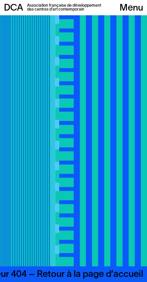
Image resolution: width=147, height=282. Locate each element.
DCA (13, 8)
